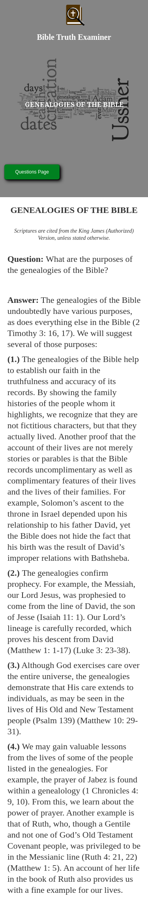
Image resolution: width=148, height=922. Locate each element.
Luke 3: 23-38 (101, 650)
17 (65, 333)
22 (130, 857)
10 (20, 801)
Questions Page (32, 172)
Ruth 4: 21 (102, 857)
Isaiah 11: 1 (60, 617)
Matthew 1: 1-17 (39, 650)
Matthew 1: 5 (33, 868)
